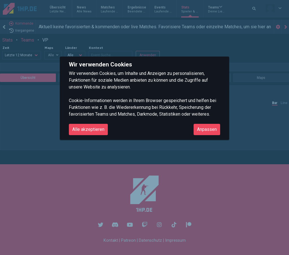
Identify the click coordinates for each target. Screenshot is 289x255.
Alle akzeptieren (88, 129)
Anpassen (207, 129)
